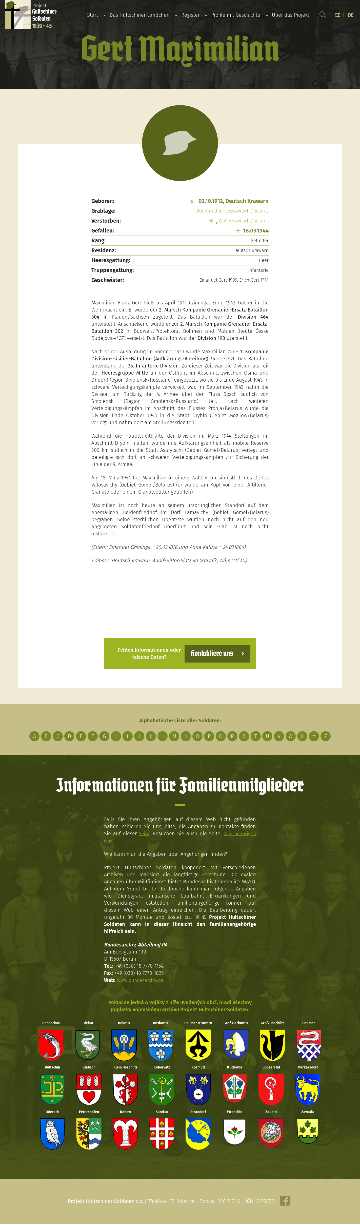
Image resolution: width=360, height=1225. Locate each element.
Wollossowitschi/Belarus (244, 221)
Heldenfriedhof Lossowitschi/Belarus (230, 211)
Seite (143, 833)
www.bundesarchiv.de (141, 980)
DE (351, 14)
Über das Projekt (290, 15)
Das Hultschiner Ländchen (140, 15)
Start (92, 15)
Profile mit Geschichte (235, 15)
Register (190, 15)
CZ (337, 14)
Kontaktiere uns (211, 653)
